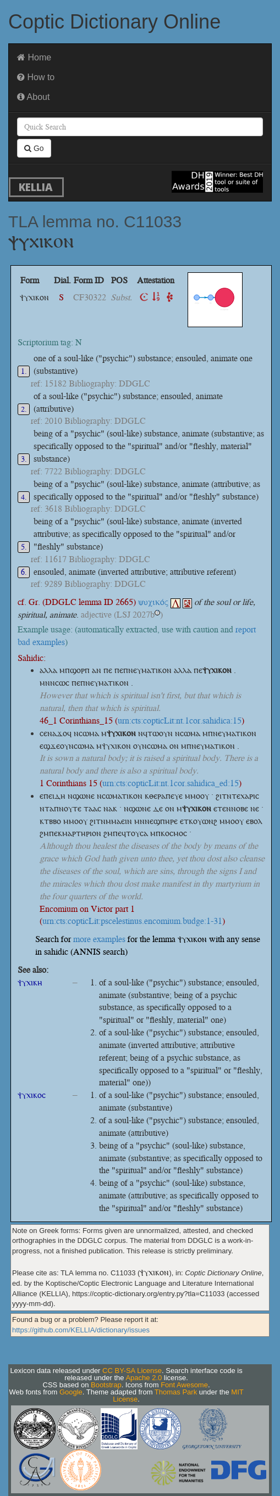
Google (71, 1392)
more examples (99, 939)
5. (24, 547)
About (33, 97)
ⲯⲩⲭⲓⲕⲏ (30, 982)
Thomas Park (176, 1392)
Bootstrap (106, 1385)
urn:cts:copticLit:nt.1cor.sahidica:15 (179, 720)
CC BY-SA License (132, 1370)
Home (34, 57)
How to (35, 77)
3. (24, 459)
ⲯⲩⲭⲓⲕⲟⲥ (32, 1095)
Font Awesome (184, 1385)
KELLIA (36, 187)
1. (24, 371)
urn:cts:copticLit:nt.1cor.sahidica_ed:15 (170, 783)
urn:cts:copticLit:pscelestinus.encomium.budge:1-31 (132, 921)
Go (34, 148)
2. (24, 409)
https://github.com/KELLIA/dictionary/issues (81, 1330)
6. (24, 572)
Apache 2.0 (143, 1378)
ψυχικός (159, 602)
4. (24, 497)
